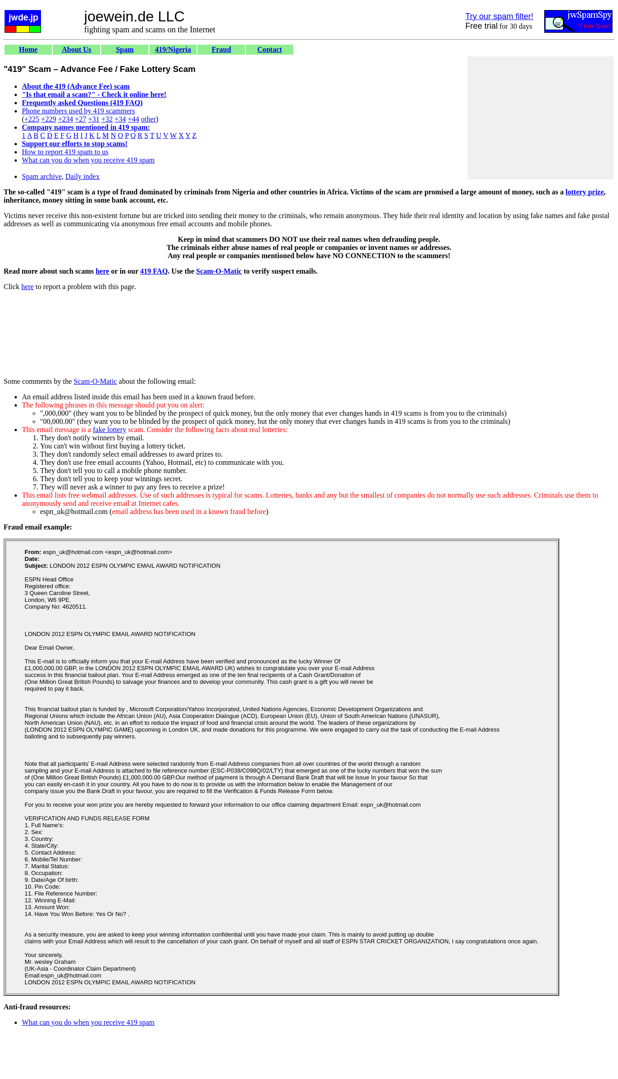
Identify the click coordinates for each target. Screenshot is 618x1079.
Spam (124, 49)
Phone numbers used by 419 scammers (78, 111)
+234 (65, 119)
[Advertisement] (540, 118)
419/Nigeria (173, 49)
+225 (31, 119)
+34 (120, 119)
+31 (93, 119)
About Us (76, 49)
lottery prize (585, 192)
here (102, 271)
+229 (48, 119)
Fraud (221, 49)
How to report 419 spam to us (65, 152)
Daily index (83, 176)
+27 (80, 119)
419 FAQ (154, 271)
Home (28, 49)
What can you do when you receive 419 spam (88, 160)
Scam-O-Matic (219, 271)
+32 (106, 119)
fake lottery (109, 429)
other (148, 119)
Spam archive (42, 176)
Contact (269, 49)
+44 (133, 119)
